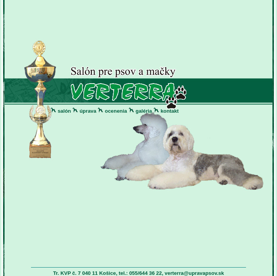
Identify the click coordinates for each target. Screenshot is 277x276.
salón (64, 111)
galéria (143, 111)
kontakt (170, 111)
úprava (88, 111)
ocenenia (116, 111)
